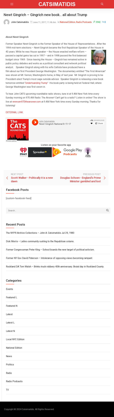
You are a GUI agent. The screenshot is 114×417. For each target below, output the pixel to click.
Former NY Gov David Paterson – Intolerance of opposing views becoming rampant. (49, 258)
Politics (10, 364)
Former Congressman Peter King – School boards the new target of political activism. (50, 249)
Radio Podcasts (84, 22)
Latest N (10, 331)
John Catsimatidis (20, 22)
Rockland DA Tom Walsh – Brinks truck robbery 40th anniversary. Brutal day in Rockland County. (55, 266)
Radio (9, 373)
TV (7, 389)
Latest (9, 314)
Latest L (10, 322)
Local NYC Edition (15, 339)
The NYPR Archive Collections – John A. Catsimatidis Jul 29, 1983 (40, 232)
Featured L (11, 297)
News (9, 356)
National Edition (67, 22)
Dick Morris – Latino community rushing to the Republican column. (40, 241)
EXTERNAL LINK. (14, 112)
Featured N (11, 305)
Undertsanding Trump (36, 83)
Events (9, 289)
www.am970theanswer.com (26, 101)
